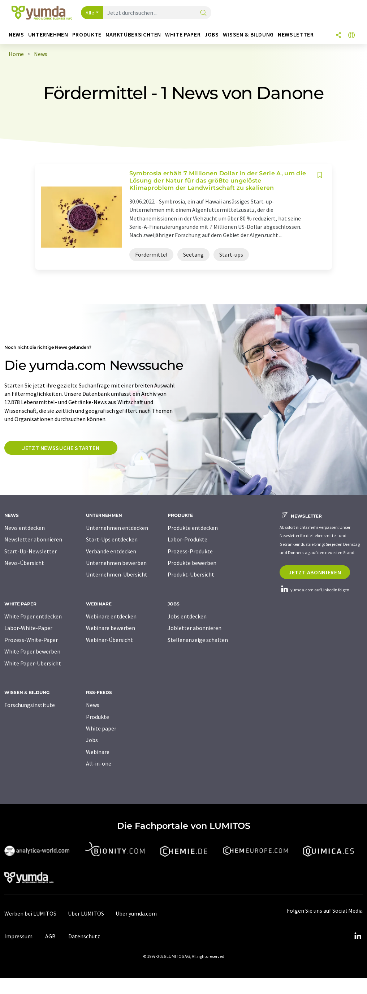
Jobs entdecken (187, 616)
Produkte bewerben (192, 562)
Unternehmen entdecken (117, 527)
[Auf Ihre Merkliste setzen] (319, 175)
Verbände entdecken (111, 551)
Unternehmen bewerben (116, 562)
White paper (101, 728)
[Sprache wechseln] (351, 35)
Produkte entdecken (193, 527)
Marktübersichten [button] (133, 34)
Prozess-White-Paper (31, 639)
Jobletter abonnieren (194, 627)
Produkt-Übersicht (191, 574)
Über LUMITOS (86, 913)
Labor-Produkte (187, 539)
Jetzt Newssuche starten (61, 447)
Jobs (92, 740)
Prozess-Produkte (190, 551)
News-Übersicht (24, 562)
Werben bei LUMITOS (30, 913)
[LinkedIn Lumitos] (358, 936)
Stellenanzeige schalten (198, 639)
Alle (90, 12)
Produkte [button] (87, 34)
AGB (50, 936)
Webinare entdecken (111, 616)
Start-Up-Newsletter (30, 551)
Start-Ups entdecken (112, 539)
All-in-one (98, 763)
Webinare (97, 751)
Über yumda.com (136, 913)
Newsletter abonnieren (33, 539)
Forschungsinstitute (29, 704)
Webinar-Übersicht (109, 639)
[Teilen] (338, 35)
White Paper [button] (182, 34)
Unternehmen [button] (48, 34)
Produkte (97, 716)
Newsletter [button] (296, 34)
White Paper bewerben (32, 651)
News (92, 704)
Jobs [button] (211, 34)
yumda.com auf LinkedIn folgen (314, 589)
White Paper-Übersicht (32, 663)
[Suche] (203, 13)
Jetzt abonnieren (315, 572)
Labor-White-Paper (28, 627)
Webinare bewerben (110, 627)
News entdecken (24, 527)
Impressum (18, 936)
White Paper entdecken (33, 616)
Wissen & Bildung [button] (248, 34)
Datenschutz (84, 936)
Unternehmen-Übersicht (116, 574)
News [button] (16, 34)
